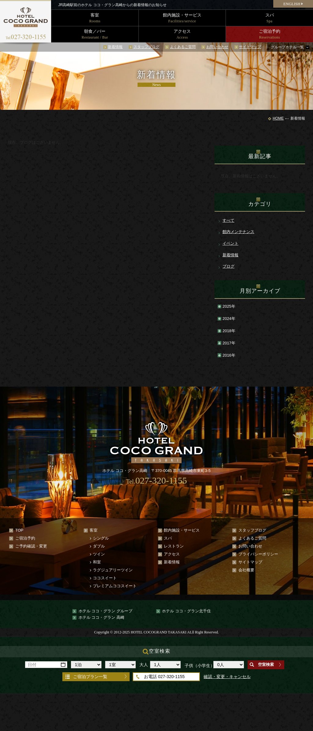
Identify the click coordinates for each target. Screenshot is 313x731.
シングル (101, 538)
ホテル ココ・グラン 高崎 (101, 617)
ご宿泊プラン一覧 (90, 676)
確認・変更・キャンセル (227, 676)
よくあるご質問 (183, 47)
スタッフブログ (146, 47)
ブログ (228, 266)
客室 (94, 530)
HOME (278, 118)
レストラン (174, 546)
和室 (97, 562)
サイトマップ (250, 47)
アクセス (172, 554)
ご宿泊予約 (25, 538)
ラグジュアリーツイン (113, 570)
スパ (168, 538)
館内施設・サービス (182, 530)
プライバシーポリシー (258, 554)
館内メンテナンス (238, 231)
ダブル (99, 546)
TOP (19, 530)
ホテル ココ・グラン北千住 (186, 611)
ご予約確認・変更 (31, 546)
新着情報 (115, 47)
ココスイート (105, 578)
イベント (230, 243)
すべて (228, 220)
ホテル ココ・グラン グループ (105, 611)
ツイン (99, 554)
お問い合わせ (217, 47)
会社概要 (246, 570)
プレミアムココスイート (115, 586)
